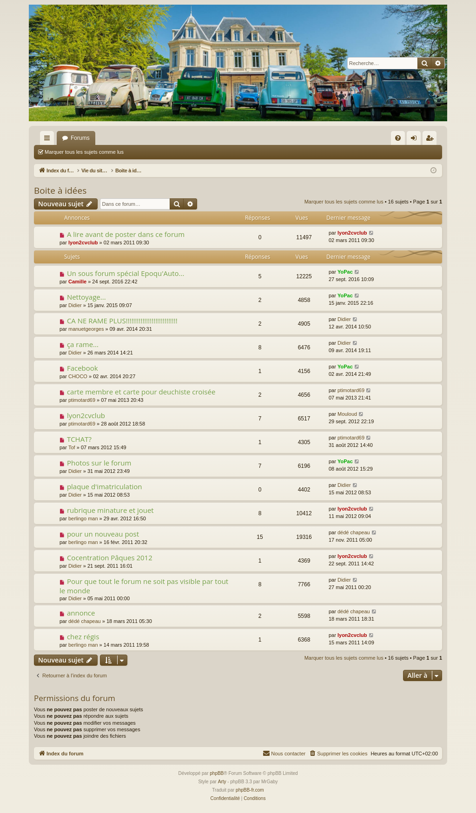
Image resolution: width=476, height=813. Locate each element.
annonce (81, 612)
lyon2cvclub (83, 242)
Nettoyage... (86, 297)
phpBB (217, 773)
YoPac (345, 272)
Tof (71, 447)
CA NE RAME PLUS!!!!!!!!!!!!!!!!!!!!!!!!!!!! (122, 320)
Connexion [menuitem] (416, 140)
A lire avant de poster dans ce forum (126, 234)
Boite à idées (60, 190)
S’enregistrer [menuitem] (431, 140)
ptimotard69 (81, 400)
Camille (77, 281)
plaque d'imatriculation (104, 486)
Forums (80, 138)
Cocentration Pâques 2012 (109, 557)
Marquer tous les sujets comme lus (84, 152)
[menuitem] (398, 138)
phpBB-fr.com (250, 790)
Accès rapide (49, 140)
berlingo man (83, 518)
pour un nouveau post (103, 533)
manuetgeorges (86, 329)
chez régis (83, 636)
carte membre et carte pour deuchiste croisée (141, 391)
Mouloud (347, 414)
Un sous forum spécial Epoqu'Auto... (125, 273)
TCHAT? (79, 439)
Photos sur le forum (99, 462)
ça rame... (83, 344)
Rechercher (150, 152)
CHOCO (77, 376)
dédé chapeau (353, 532)
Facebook (82, 368)
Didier (75, 305)
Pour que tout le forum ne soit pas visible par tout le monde (144, 586)
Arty (222, 781)
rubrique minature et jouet (110, 510)
